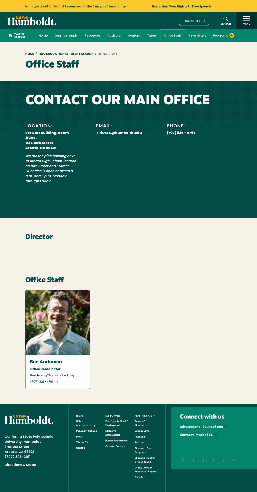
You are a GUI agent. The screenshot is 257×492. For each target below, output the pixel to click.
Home (43, 35)
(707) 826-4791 (41, 381)
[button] (194, 21)
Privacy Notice (86, 430)
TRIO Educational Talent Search (66, 54)
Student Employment (112, 432)
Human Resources (116, 440)
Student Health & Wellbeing (145, 459)
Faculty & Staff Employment (116, 423)
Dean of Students (140, 423)
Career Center (115, 446)
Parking (140, 436)
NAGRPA (80, 448)
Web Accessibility (85, 423)
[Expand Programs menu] (231, 35)
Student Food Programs (143, 450)
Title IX (82, 442)
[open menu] (246, 20)
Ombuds (139, 477)
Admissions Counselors (201, 427)
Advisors (113, 35)
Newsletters (197, 35)
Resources (92, 35)
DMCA (79, 436)
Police (139, 442)
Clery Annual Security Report (146, 469)
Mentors (133, 35)
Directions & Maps (20, 465)
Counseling (142, 430)
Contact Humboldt (196, 435)
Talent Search (17, 36)
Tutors (152, 35)
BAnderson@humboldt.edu (49, 375)
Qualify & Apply (66, 35)
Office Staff (172, 35)
